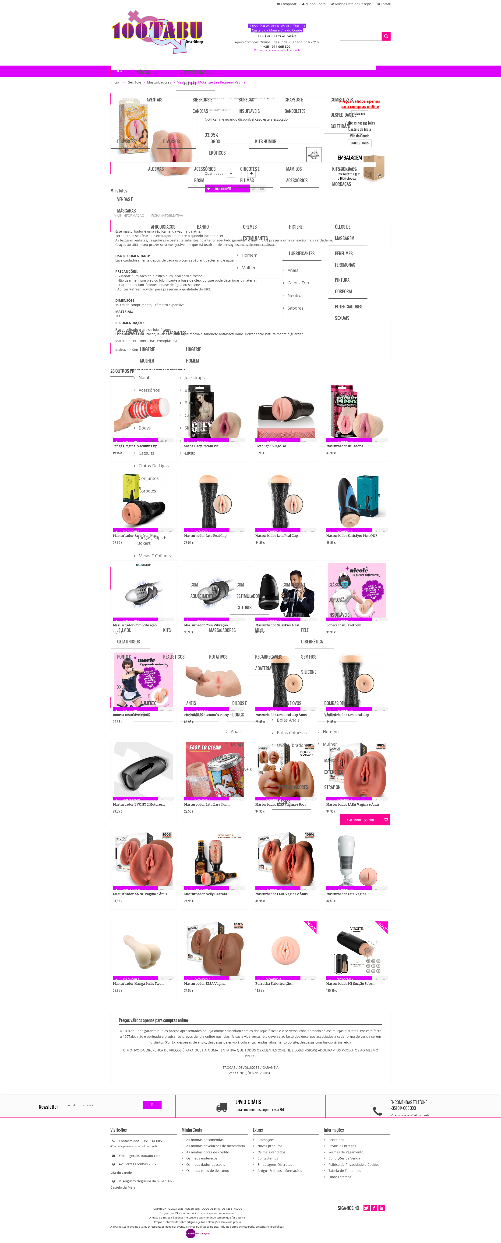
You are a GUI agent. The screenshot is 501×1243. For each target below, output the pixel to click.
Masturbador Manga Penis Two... (138, 984)
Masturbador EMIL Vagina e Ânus (281, 894)
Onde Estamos (339, 1177)
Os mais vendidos (271, 1152)
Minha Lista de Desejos (351, 4)
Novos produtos (270, 1146)
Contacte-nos (268, 1158)
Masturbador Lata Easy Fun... (207, 805)
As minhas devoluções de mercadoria (215, 1146)
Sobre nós (336, 1140)
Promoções (266, 1140)
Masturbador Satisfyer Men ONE (352, 536)
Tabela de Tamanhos (344, 1170)
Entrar (384, 4)
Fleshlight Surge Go (270, 446)
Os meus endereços (201, 1158)
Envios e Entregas (342, 1146)
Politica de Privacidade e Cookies (353, 1164)
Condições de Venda (344, 1158)
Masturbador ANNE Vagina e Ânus (140, 894)
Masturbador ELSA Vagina (205, 984)
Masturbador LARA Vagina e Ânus (352, 805)
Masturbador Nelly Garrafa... (207, 894)
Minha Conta (314, 4)
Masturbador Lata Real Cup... (206, 536)
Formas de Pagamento (345, 1152)
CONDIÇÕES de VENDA (252, 1073)
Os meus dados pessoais (205, 1164)
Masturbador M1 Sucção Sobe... (350, 984)
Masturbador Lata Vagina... (347, 894)
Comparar (286, 4)
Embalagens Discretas (275, 1164)
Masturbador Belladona (344, 446)
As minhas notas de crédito (207, 1152)
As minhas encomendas (205, 1140)
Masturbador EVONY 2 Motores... (139, 805)
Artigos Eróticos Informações (280, 1170)
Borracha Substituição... (274, 984)
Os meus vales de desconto (207, 1170)
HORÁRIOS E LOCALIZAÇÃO (277, 36)
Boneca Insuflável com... (345, 625)
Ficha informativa (167, 215)
